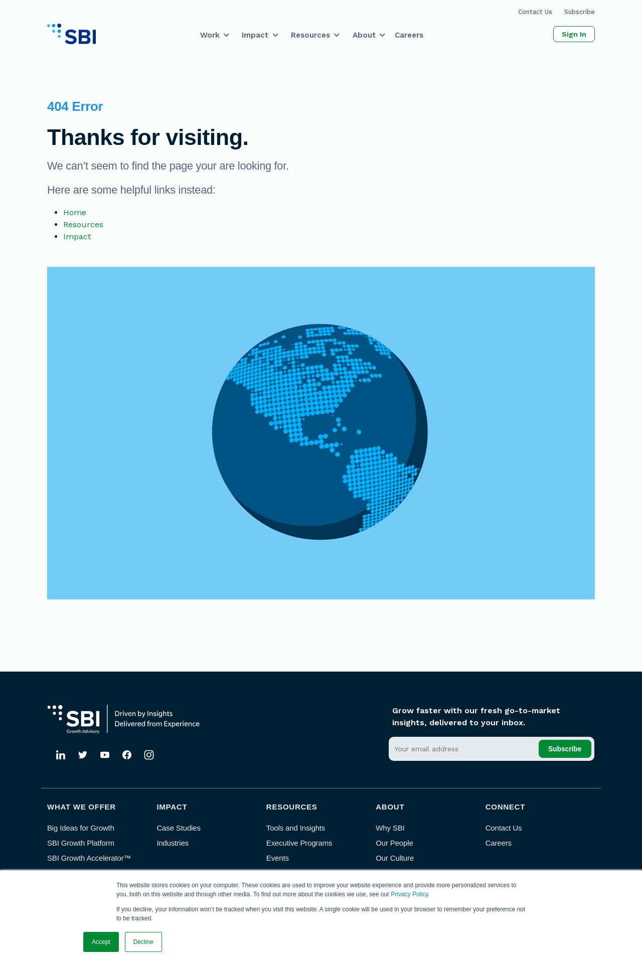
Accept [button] (101, 941)
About (364, 35)
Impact (255, 35)
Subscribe (579, 12)
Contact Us (535, 12)
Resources (310, 35)
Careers (409, 35)
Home (74, 212)
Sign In (574, 34)
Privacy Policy (409, 894)
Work (210, 35)
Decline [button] (143, 941)
